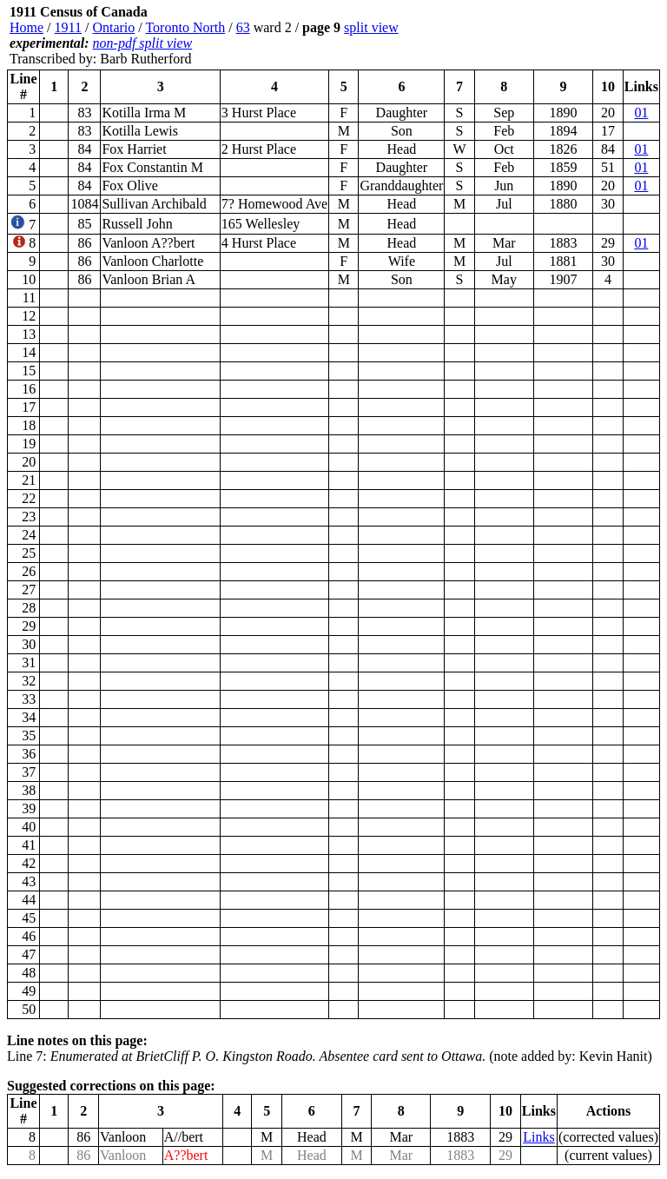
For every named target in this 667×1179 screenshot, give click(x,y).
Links (538, 1136)
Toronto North (185, 27)
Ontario (113, 27)
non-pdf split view (143, 43)
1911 (68, 27)
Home (26, 27)
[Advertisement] (555, 36)
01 (641, 112)
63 (243, 27)
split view (371, 27)
